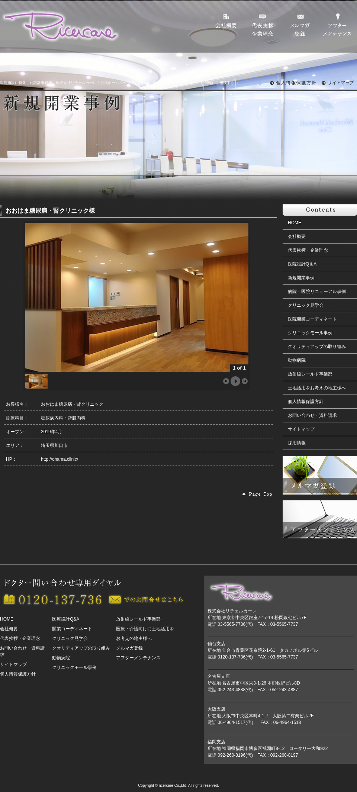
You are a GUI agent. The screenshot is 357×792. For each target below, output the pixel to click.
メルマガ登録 (129, 648)
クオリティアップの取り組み (317, 346)
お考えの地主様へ (134, 638)
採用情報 (297, 442)
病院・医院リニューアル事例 (317, 291)
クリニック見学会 (306, 305)
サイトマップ (301, 429)
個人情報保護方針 (306, 401)
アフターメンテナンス (138, 657)
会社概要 (297, 236)
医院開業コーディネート (312, 319)
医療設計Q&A (65, 619)
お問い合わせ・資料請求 (312, 415)
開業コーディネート (72, 628)
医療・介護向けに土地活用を (145, 628)
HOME (294, 222)
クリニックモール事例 (310, 332)
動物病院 (297, 360)
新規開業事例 (301, 277)
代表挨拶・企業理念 (308, 250)
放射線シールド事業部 (310, 374)
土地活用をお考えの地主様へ (317, 387)
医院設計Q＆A (302, 264)
